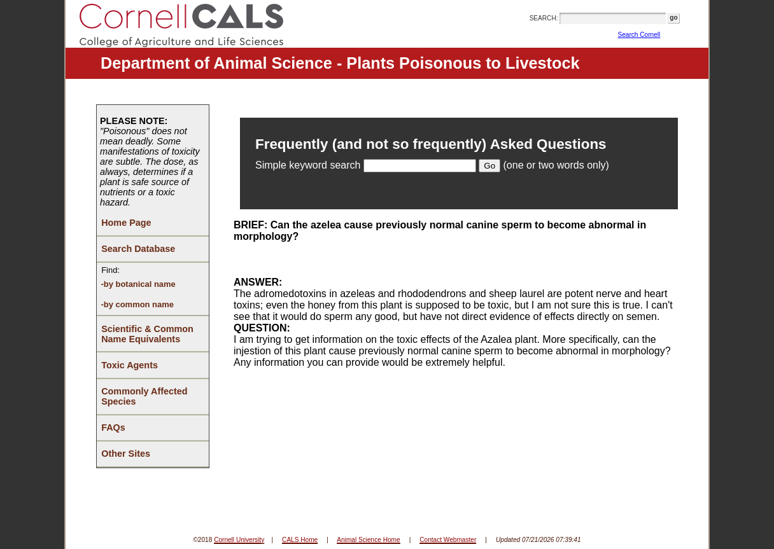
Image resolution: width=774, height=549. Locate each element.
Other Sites (125, 453)
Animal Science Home (368, 539)
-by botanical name (138, 284)
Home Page (126, 223)
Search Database (138, 249)
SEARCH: (544, 18)
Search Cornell (639, 34)
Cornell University (239, 539)
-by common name (137, 304)
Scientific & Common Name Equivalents (147, 334)
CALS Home (300, 539)
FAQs (113, 427)
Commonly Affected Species (144, 396)
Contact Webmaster (447, 539)
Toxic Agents (129, 365)
